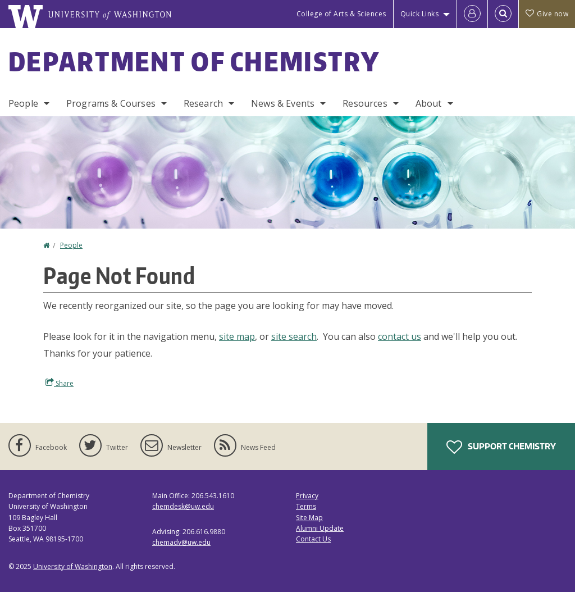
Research (203, 103)
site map (237, 336)
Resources (365, 103)
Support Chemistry (501, 447)
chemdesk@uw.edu (183, 506)
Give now (547, 14)
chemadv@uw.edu (181, 542)
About (429, 103)
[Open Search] (503, 14)
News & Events (282, 103)
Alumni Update (320, 528)
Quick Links (419, 14)
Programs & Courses (111, 103)
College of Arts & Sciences (341, 14)
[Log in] (472, 14)
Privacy (307, 495)
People (23, 103)
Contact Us (313, 539)
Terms (306, 506)
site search (294, 336)
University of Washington (72, 566)
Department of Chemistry (194, 61)
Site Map (309, 517)
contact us (399, 336)
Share (59, 383)
